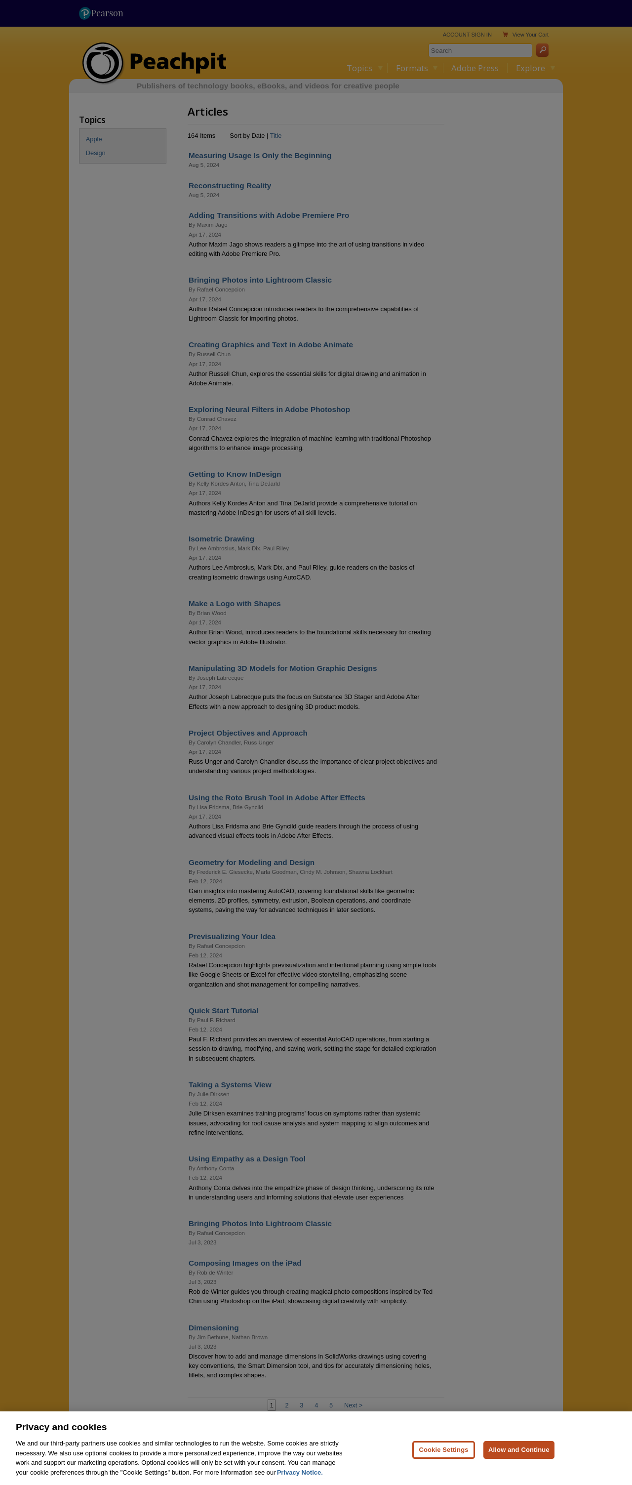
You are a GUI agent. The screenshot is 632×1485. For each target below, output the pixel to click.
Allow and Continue (519, 1461)
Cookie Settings (443, 1461)
